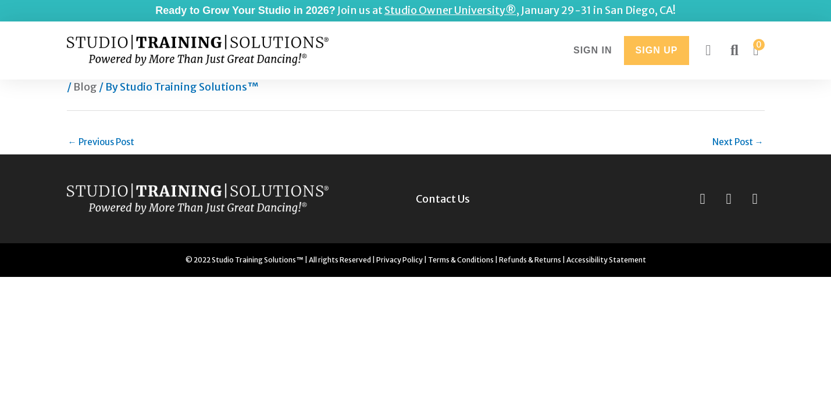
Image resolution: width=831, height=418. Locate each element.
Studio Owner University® (450, 10)
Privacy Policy (399, 259)
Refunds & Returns (530, 259)
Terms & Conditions (461, 259)
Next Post (738, 141)
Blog (85, 86)
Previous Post (101, 141)
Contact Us (443, 199)
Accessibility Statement (606, 259)
